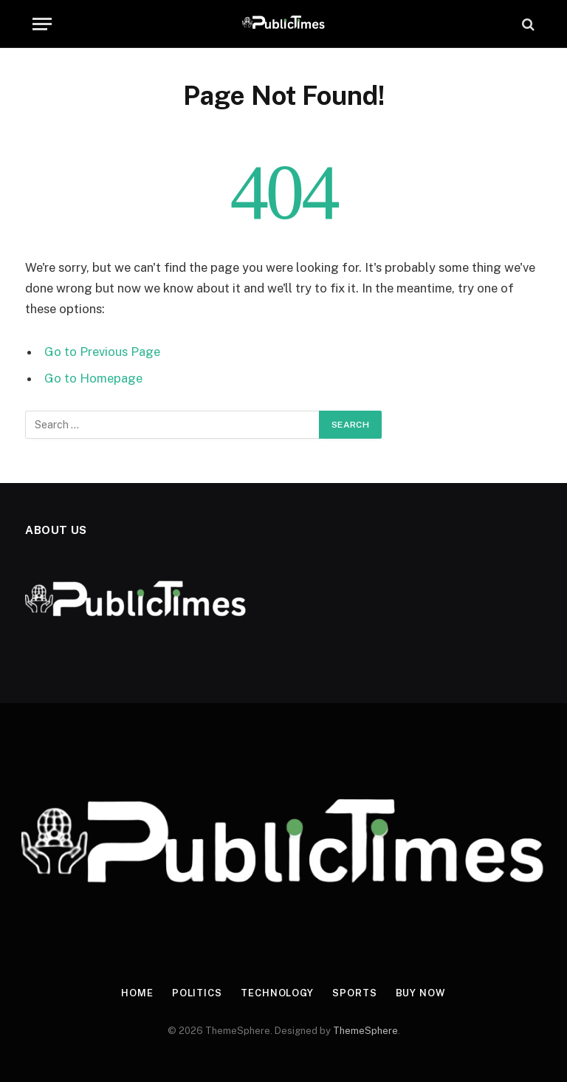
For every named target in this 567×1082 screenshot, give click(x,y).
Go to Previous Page (102, 351)
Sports (354, 993)
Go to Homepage (93, 378)
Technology (277, 993)
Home (137, 993)
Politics (197, 993)
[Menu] (42, 24)
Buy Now (421, 993)
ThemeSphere (365, 1030)
